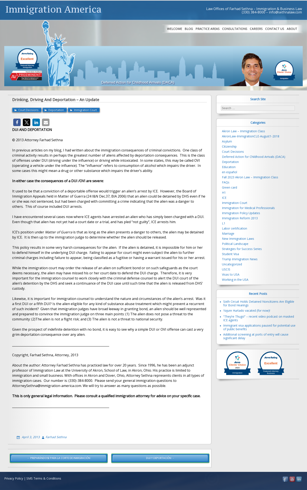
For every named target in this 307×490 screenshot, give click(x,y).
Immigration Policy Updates (241, 213)
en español (229, 172)
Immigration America (53, 9)
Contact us (274, 29)
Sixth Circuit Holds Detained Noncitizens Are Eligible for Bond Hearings (258, 303)
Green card (229, 187)
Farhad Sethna (56, 437)
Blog (189, 29)
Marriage (228, 233)
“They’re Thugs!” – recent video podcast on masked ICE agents (258, 318)
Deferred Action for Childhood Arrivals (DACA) (253, 157)
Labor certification (234, 228)
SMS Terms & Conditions (43, 478)
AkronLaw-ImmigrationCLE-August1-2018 (250, 136)
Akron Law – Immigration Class (243, 131)
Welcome (174, 29)
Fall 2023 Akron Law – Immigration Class (250, 177)
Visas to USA (230, 274)
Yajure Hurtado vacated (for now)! (246, 310)
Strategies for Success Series (242, 249)
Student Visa (230, 254)
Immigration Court (85, 110)
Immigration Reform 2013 (240, 218)
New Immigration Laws (238, 239)
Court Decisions (28, 110)
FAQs (225, 182)
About (292, 29)
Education (229, 167)
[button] (17, 122)
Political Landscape (235, 244)
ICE (224, 198)
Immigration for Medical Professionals (248, 208)
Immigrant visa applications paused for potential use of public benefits (259, 327)
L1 (223, 223)
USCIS (226, 269)
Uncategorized (232, 264)
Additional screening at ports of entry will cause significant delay (255, 336)
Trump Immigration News (240, 259)
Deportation (56, 110)
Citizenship (229, 146)
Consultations (234, 29)
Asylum (227, 141)
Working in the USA (235, 280)
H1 (224, 192)
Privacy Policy (13, 478)
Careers (256, 29)
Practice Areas (207, 29)
